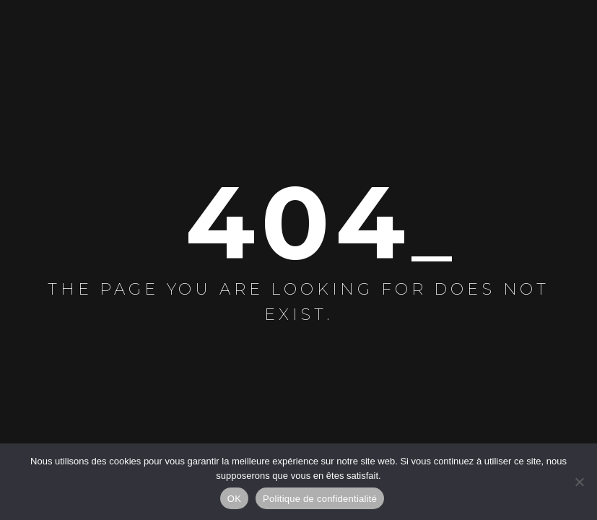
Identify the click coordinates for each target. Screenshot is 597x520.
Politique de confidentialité (320, 498)
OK (234, 498)
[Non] (579, 481)
